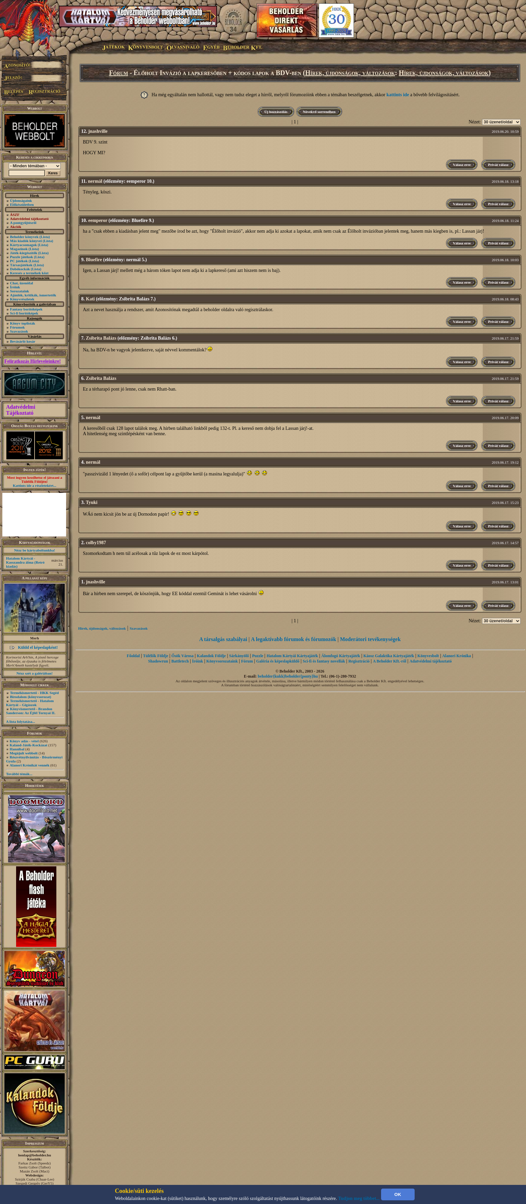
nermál (95, 181)
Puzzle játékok (21, 257)
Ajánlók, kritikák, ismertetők (33, 295)
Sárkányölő (239, 655)
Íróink (15, 287)
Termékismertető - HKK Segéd (34, 693)
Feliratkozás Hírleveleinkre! (32, 361)
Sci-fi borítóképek (24, 313)
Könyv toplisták (22, 323)
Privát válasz (498, 165)
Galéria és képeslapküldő (278, 661)
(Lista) (45, 237)
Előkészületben (22, 205)
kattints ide (397, 94)
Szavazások (19, 331)
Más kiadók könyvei (26, 241)
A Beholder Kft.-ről (389, 661)
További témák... (19, 774)
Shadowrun (158, 661)
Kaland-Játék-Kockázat (28, 745)
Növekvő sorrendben (319, 112)
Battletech (180, 661)
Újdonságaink (21, 200)
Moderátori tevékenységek (370, 639)
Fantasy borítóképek (26, 309)
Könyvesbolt (428, 655)
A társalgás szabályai (223, 639)
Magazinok (19, 249)
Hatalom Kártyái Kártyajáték (292, 655)
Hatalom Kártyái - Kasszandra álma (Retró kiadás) (25, 562)
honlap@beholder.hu (34, 1155)
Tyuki (92, 502)
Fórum (118, 72)
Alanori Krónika (456, 655)
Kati (90, 298)
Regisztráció (358, 661)
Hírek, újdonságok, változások (350, 72)
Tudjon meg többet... (359, 1198)
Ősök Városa (182, 655)
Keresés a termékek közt (29, 273)
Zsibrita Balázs (101, 338)
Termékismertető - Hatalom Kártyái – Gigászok (30, 703)
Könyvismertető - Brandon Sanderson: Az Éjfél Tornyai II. (30, 711)
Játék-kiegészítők (23, 253)
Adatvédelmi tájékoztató (431, 661)
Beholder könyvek (24, 237)
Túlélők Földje (155, 655)
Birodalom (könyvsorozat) (30, 697)
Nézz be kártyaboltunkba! (34, 550)
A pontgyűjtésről (23, 223)
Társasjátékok (21, 265)
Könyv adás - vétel (24, 741)
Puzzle (257, 655)
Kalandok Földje (211, 655)
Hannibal (17, 749)
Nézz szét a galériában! (34, 673)
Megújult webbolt (24, 753)
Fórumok (17, 327)
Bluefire (94, 259)
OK (397, 1194)
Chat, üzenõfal (21, 283)
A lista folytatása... (20, 722)
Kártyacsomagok (23, 245)
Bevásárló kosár (22, 341)
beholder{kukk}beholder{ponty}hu (288, 676)
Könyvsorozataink (222, 661)
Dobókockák (20, 269)
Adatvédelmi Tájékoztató (20, 410)
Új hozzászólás (275, 112)
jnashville (98, 131)
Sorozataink (19, 291)
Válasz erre (462, 165)
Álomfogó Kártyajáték (340, 655)
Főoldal (133, 655)
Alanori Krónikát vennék (30, 765)
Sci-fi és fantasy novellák (324, 661)
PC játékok (19, 261)
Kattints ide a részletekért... (34, 485)
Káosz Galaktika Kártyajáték (388, 655)
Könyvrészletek (22, 299)
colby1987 (96, 542)
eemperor (97, 220)
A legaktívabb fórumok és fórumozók (293, 639)
